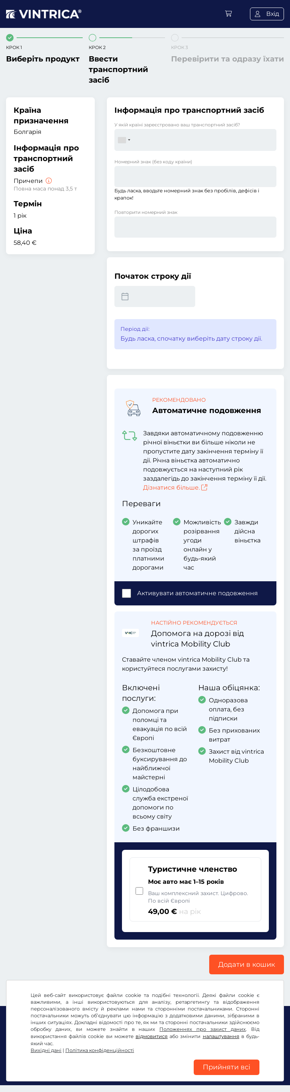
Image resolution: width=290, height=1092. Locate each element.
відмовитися (152, 1032)
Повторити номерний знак (145, 212)
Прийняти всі (226, 1065)
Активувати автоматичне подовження (197, 593)
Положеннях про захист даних (202, 1025)
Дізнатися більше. (175, 487)
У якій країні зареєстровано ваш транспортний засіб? (177, 124)
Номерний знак (153, 161)
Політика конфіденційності (99, 1046)
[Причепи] (48, 180)
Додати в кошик (246, 964)
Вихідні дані (46, 1046)
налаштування (221, 1032)
